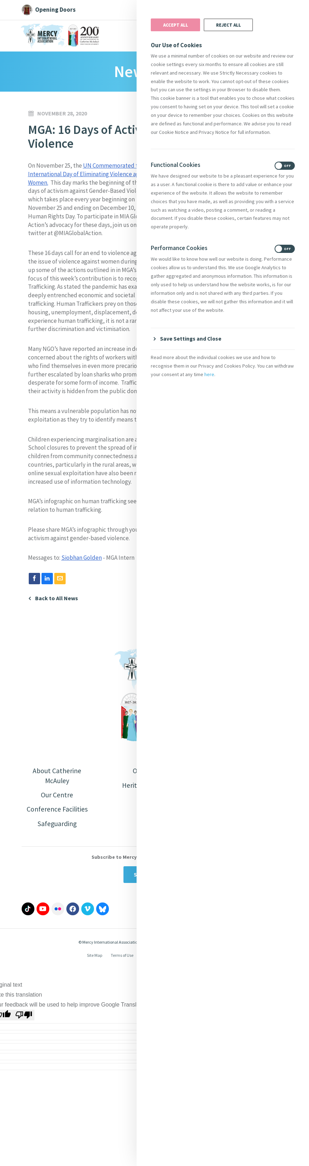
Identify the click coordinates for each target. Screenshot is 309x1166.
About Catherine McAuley (57, 775)
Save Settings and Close (191, 338)
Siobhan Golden (81, 558)
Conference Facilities (57, 810)
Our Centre (57, 795)
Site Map (94, 956)
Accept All (175, 25)
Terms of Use (122, 956)
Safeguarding (57, 824)
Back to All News (56, 598)
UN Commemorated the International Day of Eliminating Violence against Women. (89, 174)
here (209, 375)
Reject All (228, 25)
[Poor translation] (23, 1016)
